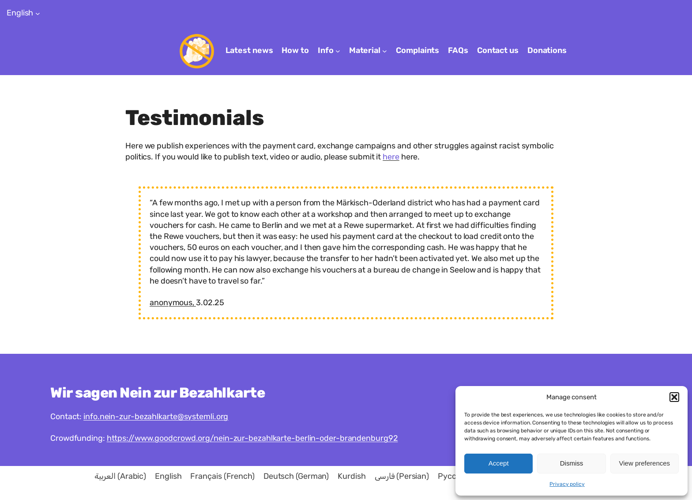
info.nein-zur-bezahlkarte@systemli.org (155, 416)
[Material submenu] (384, 51)
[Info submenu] (337, 51)
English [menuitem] (168, 476)
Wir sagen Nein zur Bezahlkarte (157, 392)
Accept (499, 463)
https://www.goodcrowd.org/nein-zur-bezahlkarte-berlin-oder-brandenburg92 (252, 438)
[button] (674, 397)
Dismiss (571, 463)
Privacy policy (567, 484)
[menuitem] (120, 476)
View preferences (644, 463)
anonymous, (173, 302)
